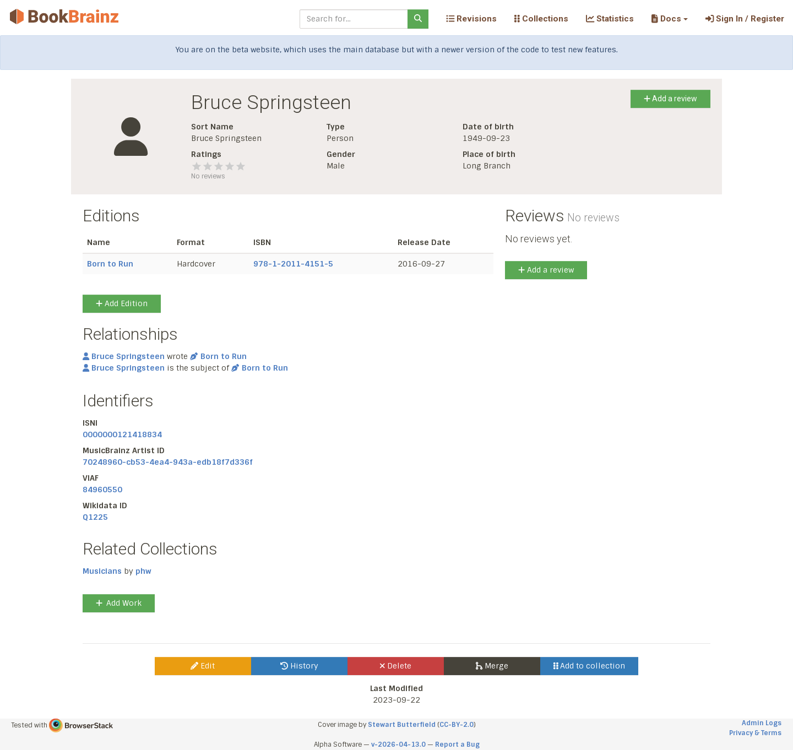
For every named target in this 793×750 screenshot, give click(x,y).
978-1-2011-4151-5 (293, 264)
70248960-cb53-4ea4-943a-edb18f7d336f (168, 462)
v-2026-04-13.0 (398, 744)
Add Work (119, 603)
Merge (492, 666)
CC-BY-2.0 (456, 724)
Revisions (471, 19)
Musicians (102, 571)
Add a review (670, 98)
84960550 (102, 489)
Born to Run (110, 264)
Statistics (610, 19)
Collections (541, 19)
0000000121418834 (122, 434)
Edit (203, 666)
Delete (395, 666)
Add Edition (122, 303)
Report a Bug (457, 744)
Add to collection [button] (589, 666)
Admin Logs (761, 723)
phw (143, 571)
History (299, 666)
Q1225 (95, 517)
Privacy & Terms (755, 733)
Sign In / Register (744, 19)
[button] (669, 19)
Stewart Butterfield (402, 724)
